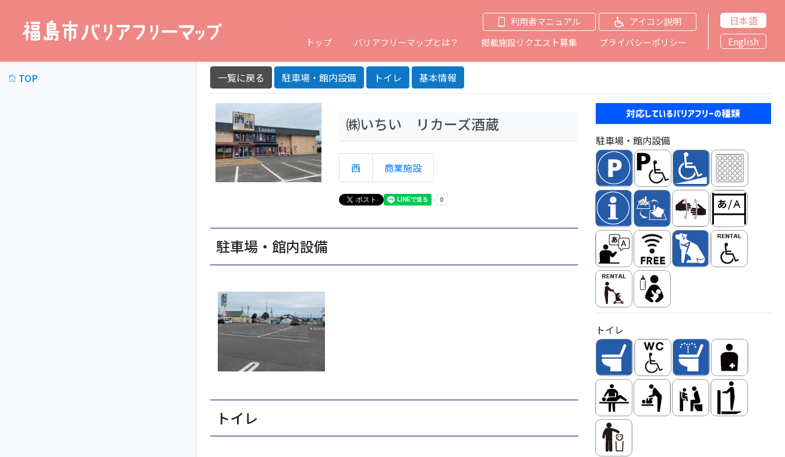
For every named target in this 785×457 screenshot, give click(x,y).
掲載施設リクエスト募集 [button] (529, 42)
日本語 (744, 20)
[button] (535, 22)
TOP (23, 77)
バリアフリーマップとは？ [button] (406, 42)
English (743, 41)
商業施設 (403, 167)
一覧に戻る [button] (241, 77)
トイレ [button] (388, 77)
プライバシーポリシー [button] (643, 42)
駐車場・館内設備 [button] (319, 77)
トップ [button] (319, 42)
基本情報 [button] (438, 77)
